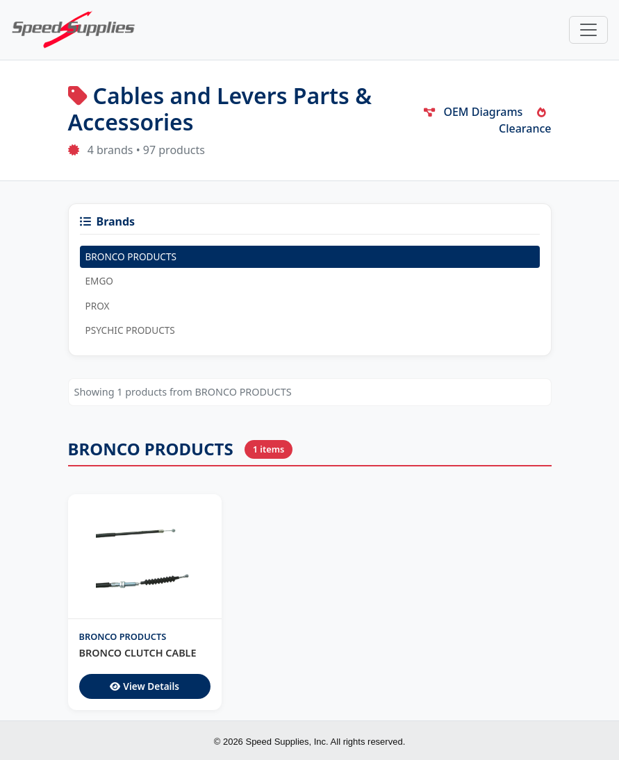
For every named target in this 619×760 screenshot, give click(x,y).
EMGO (99, 280)
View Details (144, 686)
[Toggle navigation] (588, 30)
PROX (97, 305)
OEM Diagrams (473, 111)
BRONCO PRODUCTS (130, 256)
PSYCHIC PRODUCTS (130, 330)
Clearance (525, 122)
